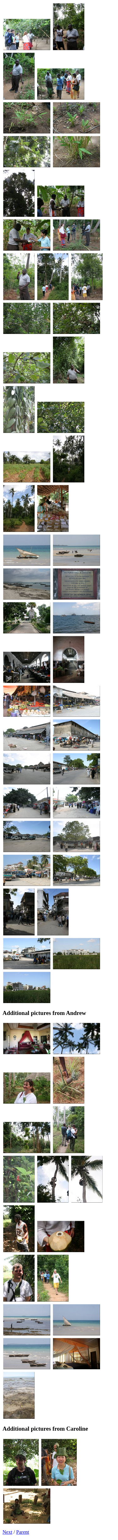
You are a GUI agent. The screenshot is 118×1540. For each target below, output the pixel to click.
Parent (22, 1532)
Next (7, 1532)
